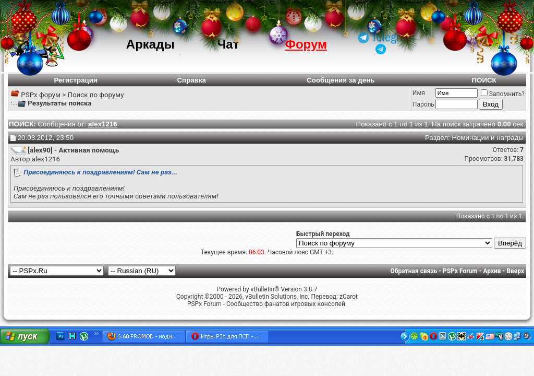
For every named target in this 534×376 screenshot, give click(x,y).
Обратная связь (414, 271)
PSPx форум (40, 95)
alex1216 (46, 159)
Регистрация (75, 80)
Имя (418, 93)
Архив (492, 271)
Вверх (515, 271)
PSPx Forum (460, 271)
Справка (191, 80)
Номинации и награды (488, 138)
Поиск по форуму (95, 95)
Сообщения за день (340, 80)
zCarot (348, 296)
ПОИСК (483, 80)
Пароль (423, 104)
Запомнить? (503, 94)
